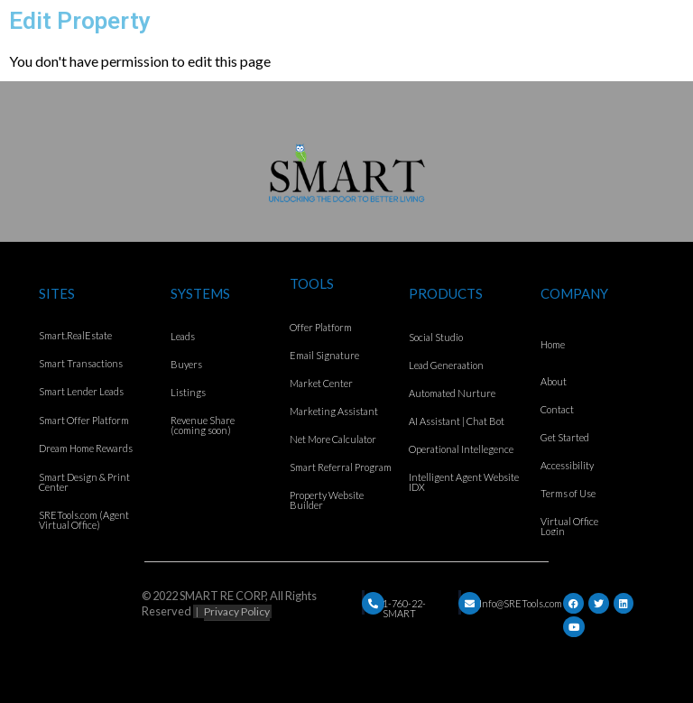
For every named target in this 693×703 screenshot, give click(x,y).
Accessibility (567, 465)
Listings (188, 392)
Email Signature (324, 355)
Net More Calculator (333, 439)
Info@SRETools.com (520, 603)
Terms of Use (568, 493)
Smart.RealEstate (75, 335)
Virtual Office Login (569, 526)
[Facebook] (573, 603)
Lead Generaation (446, 365)
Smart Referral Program (341, 467)
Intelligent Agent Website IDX (464, 482)
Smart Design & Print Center (84, 482)
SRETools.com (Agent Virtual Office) (84, 520)
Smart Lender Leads (81, 391)
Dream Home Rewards (86, 448)
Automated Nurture (452, 393)
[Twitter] (598, 603)
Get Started (565, 437)
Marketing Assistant (334, 411)
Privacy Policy (237, 611)
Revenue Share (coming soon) (203, 425)
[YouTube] (574, 626)
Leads (183, 336)
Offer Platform (321, 327)
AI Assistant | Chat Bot (456, 421)
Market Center (321, 383)
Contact (557, 409)
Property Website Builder (327, 500)
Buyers (186, 364)
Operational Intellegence (461, 449)
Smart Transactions (81, 363)
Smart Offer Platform (84, 420)
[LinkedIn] (623, 603)
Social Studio (436, 337)
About (554, 381)
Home (553, 344)
